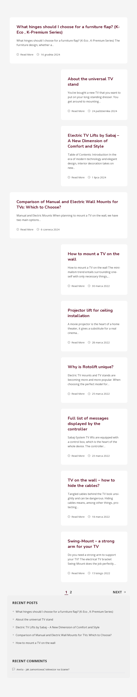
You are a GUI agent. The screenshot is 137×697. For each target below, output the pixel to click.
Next (119, 592)
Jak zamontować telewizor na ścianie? (47, 669)
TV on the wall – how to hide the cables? (91, 482)
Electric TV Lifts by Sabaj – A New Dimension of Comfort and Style (93, 141)
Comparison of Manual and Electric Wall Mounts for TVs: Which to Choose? (64, 635)
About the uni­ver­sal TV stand (34, 619)
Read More (25, 54)
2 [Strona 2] (71, 592)
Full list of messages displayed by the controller (88, 424)
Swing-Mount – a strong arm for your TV (91, 543)
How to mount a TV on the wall (35, 643)
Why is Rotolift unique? (90, 367)
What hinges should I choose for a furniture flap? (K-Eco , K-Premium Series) (64, 612)
